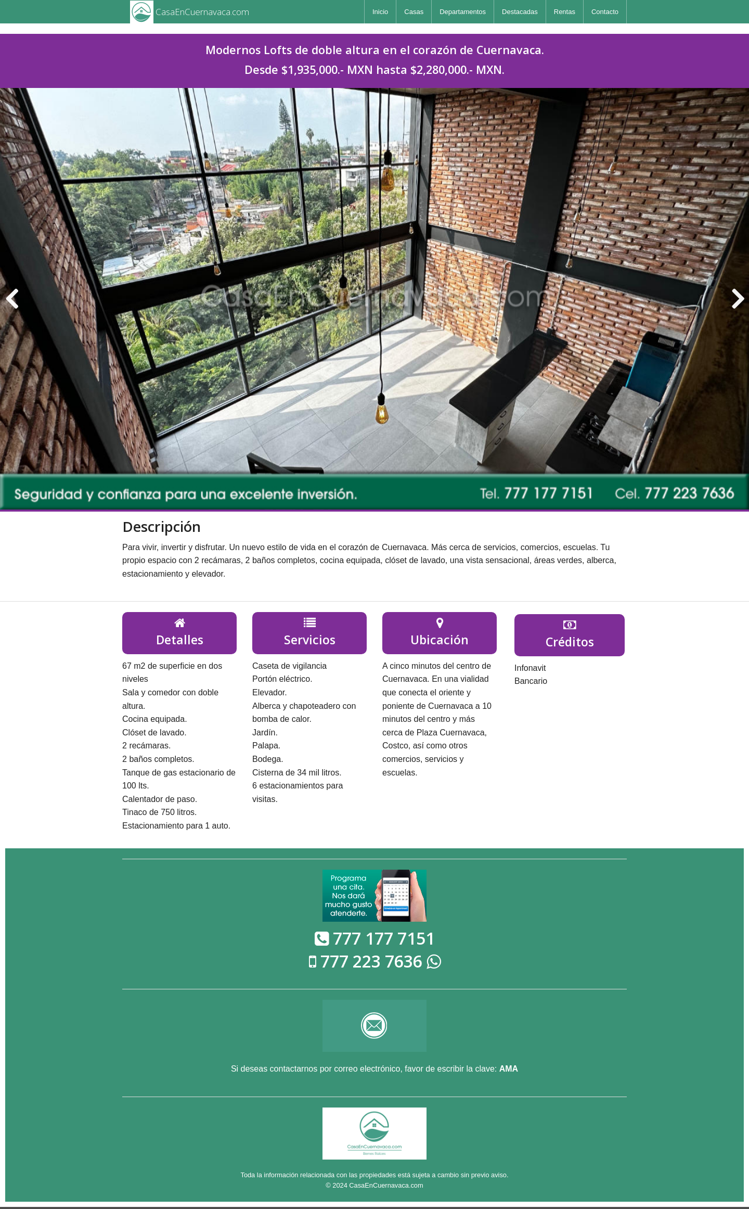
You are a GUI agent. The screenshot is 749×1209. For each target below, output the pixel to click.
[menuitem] (380, 11)
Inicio (380, 12)
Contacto (604, 12)
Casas (413, 12)
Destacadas (520, 12)
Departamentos (463, 12)
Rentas (564, 12)
